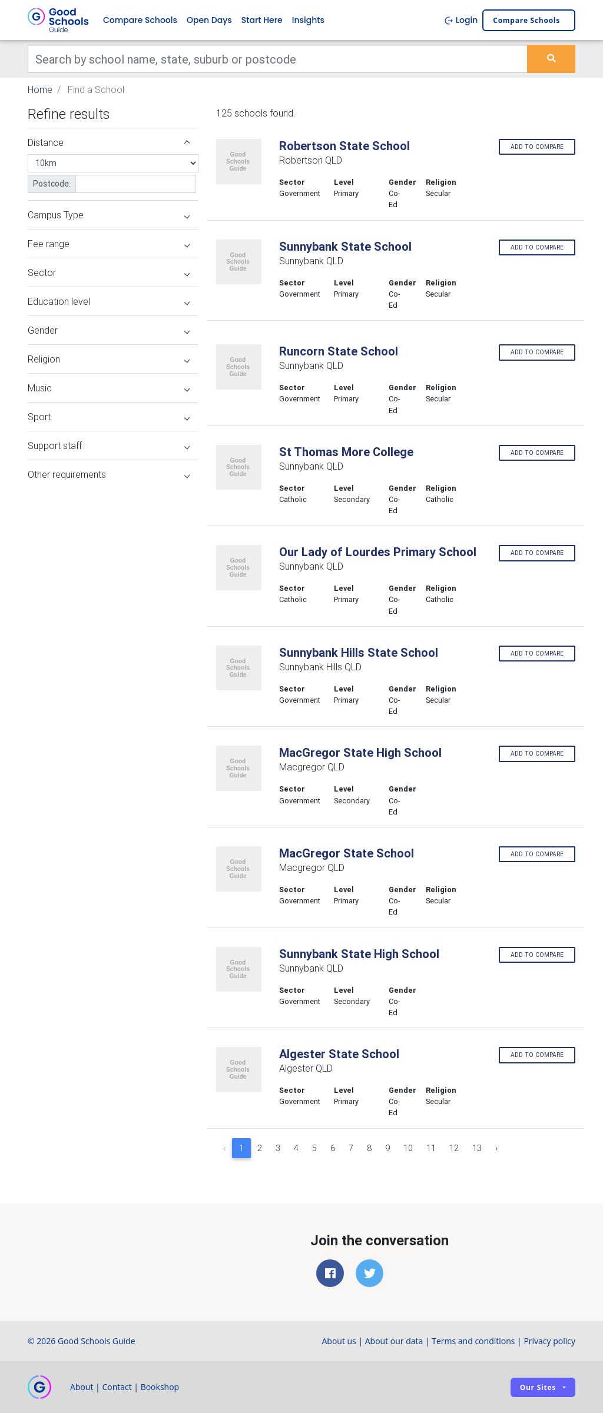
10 (408, 1148)
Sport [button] (109, 417)
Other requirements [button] (109, 474)
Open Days (209, 20)
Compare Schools (140, 20)
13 (477, 1148)
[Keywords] (278, 59)
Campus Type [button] (109, 215)
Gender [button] (109, 330)
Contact (116, 1386)
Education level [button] (109, 301)
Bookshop (160, 1386)
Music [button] (109, 388)
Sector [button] (109, 272)
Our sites (538, 1387)
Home (40, 89)
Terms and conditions (473, 1340)
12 (454, 1148)
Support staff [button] (109, 445)
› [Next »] (496, 1148)
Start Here (262, 20)
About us (339, 1340)
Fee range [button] (109, 244)
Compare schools (526, 20)
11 (431, 1148)
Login (461, 20)
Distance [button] (109, 142)
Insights (308, 20)
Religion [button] (109, 359)
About (81, 1386)
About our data (394, 1340)
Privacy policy (549, 1340)
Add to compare (537, 147)
